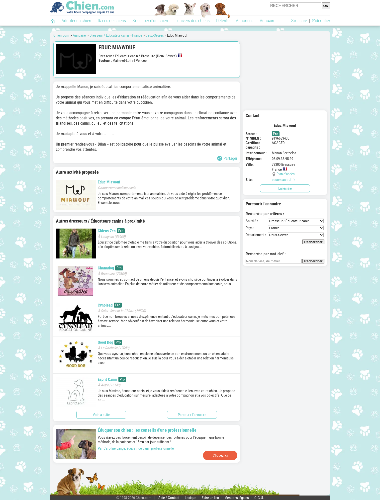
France (137, 35)
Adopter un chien (76, 20)
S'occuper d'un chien (150, 20)
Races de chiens (112, 20)
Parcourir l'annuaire (192, 415)
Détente (222, 20)
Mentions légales (236, 498)
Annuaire (267, 20)
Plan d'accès (286, 174)
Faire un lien (210, 498)
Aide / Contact (168, 498)
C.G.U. (259, 498)
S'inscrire (299, 20)
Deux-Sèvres (154, 35)
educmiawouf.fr (283, 179)
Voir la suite (101, 415)
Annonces (244, 20)
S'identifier (321, 20)
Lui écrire (285, 188)
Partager (227, 158)
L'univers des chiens (192, 20)
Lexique (190, 498)
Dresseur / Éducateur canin (109, 35)
